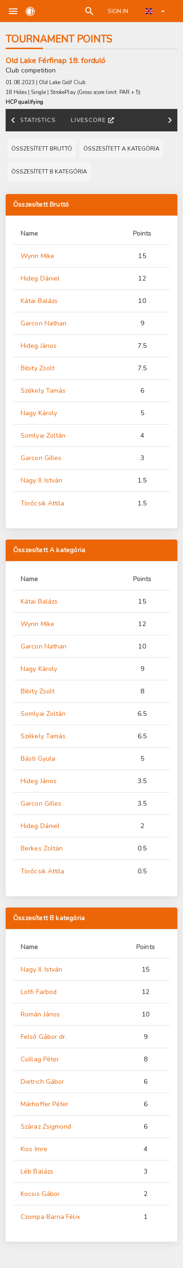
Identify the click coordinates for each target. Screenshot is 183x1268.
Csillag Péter (40, 1059)
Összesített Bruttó (41, 205)
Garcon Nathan (43, 323)
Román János (40, 1014)
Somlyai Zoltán (43, 435)
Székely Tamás (43, 390)
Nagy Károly (39, 413)
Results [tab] (51, 120)
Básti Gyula (38, 758)
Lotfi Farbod (39, 991)
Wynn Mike (37, 256)
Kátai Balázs (39, 300)
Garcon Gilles (41, 458)
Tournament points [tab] (115, 120)
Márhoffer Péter (45, 1104)
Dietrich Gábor (42, 1081)
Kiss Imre (34, 1149)
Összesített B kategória (49, 918)
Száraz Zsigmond (46, 1126)
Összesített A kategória (49, 550)
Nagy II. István (42, 480)
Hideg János (39, 345)
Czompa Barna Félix (50, 1216)
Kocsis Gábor (40, 1193)
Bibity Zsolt (37, 368)
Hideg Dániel (40, 278)
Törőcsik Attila (43, 503)
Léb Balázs (37, 1171)
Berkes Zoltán (42, 848)
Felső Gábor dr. (44, 1036)
